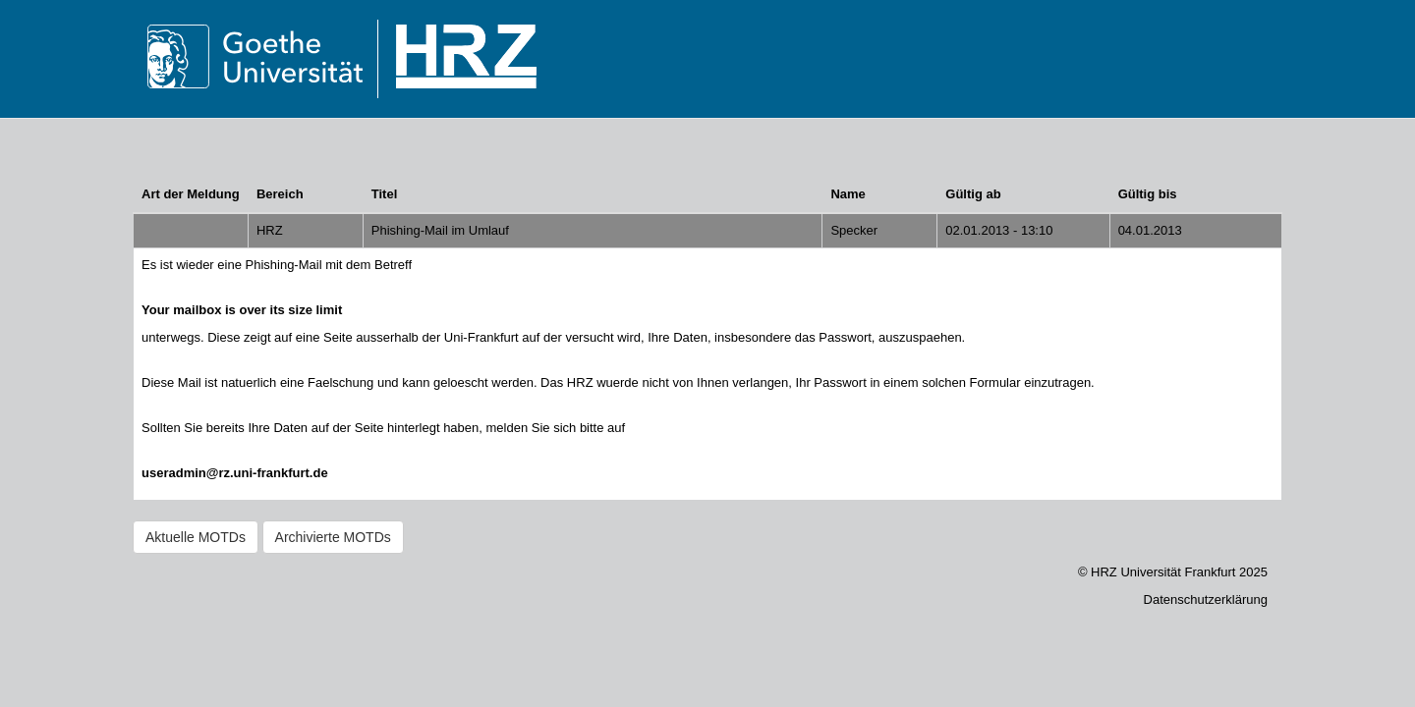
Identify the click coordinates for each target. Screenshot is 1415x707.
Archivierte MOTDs (333, 537)
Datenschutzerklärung (1206, 599)
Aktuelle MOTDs (195, 537)
